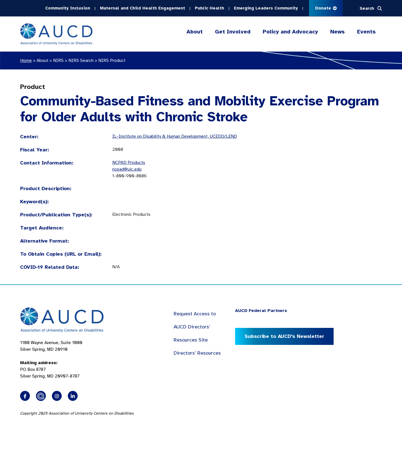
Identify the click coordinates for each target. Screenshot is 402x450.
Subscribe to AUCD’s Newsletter (284, 336)
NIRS (58, 60)
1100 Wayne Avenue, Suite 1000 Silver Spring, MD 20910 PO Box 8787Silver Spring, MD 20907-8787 (51, 359)
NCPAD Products (128, 162)
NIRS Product (111, 60)
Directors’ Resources (197, 353)
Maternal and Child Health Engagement (142, 8)
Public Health (209, 8)
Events (366, 31)
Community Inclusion (67, 8)
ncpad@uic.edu (127, 169)
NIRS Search (81, 60)
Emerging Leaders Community (266, 8)
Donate (326, 8)
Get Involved (232, 32)
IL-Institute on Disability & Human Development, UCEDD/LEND (174, 136)
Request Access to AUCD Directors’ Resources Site (195, 327)
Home (26, 60)
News (337, 31)
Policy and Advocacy (290, 32)
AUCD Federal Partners (261, 310)
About (194, 32)
